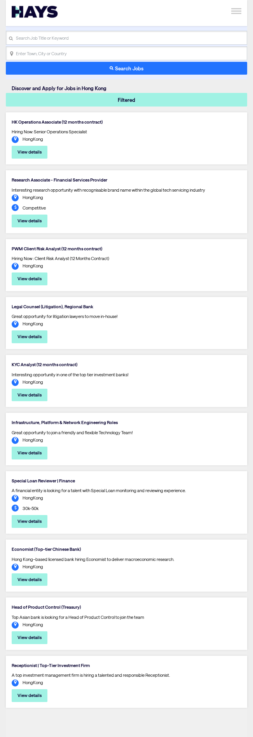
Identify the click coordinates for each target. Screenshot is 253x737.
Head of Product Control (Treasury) (46, 607)
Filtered (126, 100)
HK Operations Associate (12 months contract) (57, 121)
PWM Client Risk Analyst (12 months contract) (57, 248)
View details (29, 151)
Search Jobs (129, 68)
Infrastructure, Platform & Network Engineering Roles (65, 422)
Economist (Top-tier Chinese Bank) (46, 549)
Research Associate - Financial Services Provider (59, 179)
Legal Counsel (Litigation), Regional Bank (52, 306)
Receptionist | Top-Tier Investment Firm (51, 665)
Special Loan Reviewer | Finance (43, 480)
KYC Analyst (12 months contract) (44, 364)
